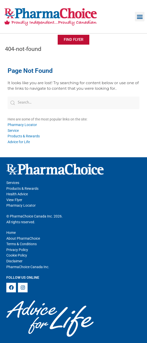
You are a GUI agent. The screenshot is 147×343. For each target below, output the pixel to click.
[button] (139, 16)
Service (13, 131)
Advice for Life (19, 142)
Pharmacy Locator (22, 125)
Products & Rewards (24, 136)
